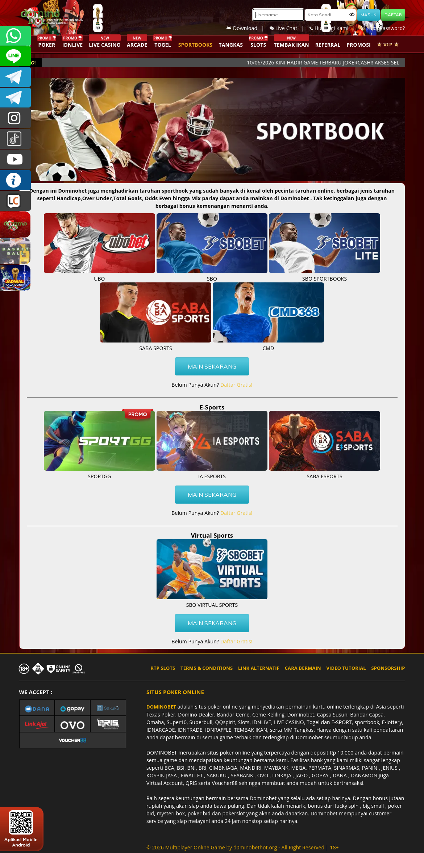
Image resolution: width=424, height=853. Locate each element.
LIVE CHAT (15, 201)
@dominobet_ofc (15, 139)
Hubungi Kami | (335, 28)
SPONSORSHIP (388, 668)
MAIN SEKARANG (212, 366)
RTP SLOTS (162, 668)
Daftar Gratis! (236, 384)
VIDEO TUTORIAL (346, 668)
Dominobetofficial (15, 77)
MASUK (369, 14)
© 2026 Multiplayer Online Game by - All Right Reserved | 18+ (242, 847)
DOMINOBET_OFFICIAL (15, 98)
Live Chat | (289, 28)
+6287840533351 (15, 36)
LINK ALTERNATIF (258, 668)
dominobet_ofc (15, 118)
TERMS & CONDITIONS (206, 668)
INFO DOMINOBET (15, 180)
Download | (248, 28)
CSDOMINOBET (15, 56)
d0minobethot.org (255, 847)
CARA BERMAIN (303, 668)
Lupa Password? (383, 28)
